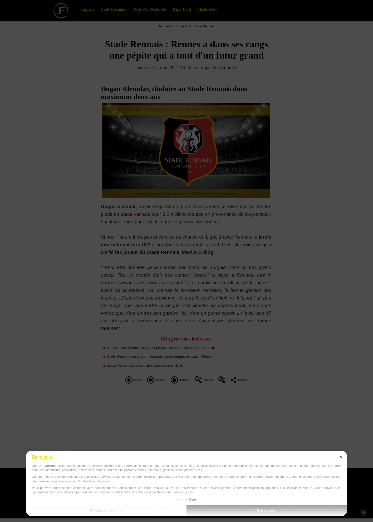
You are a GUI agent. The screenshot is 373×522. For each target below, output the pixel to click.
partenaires (52, 466)
